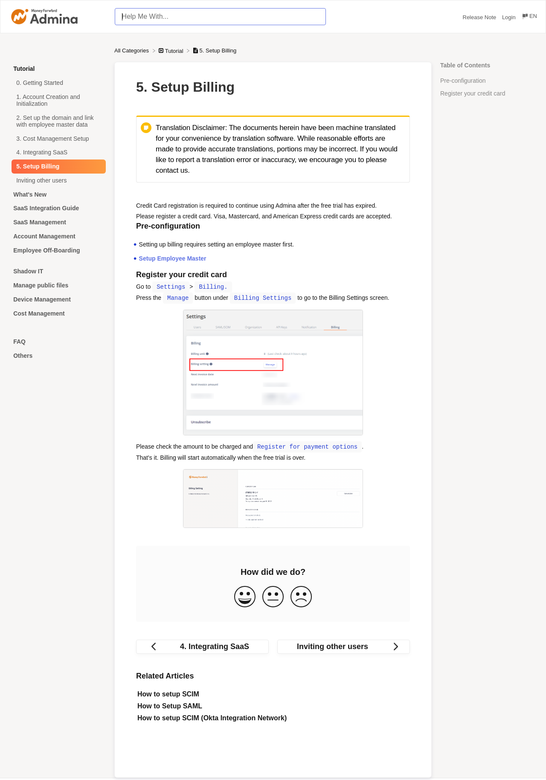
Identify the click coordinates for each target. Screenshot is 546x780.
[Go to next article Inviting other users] (343, 647)
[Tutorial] (172, 50)
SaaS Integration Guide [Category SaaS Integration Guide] (46, 208)
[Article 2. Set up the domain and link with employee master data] (57, 120)
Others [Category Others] (22, 355)
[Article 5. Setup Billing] (57, 166)
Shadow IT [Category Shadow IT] (28, 271)
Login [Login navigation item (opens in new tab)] (509, 17)
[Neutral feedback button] (273, 597)
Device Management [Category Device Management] (42, 299)
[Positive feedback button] (245, 597)
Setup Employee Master (172, 258)
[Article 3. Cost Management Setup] (57, 138)
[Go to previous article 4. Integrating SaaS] (202, 647)
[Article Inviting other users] (57, 181)
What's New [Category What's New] (29, 194)
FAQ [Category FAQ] (19, 341)
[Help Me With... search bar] (220, 16)
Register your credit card (472, 93)
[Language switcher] (529, 17)
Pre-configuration (463, 80)
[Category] (57, 260)
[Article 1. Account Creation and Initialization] (57, 100)
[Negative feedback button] (301, 597)
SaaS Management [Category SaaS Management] (39, 222)
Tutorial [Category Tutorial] (24, 68)
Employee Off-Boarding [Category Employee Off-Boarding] (46, 250)
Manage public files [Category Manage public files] (40, 285)
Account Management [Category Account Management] (44, 236)
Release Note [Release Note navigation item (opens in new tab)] (480, 17)
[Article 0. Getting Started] (57, 83)
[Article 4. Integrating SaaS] (57, 152)
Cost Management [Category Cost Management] (39, 313)
